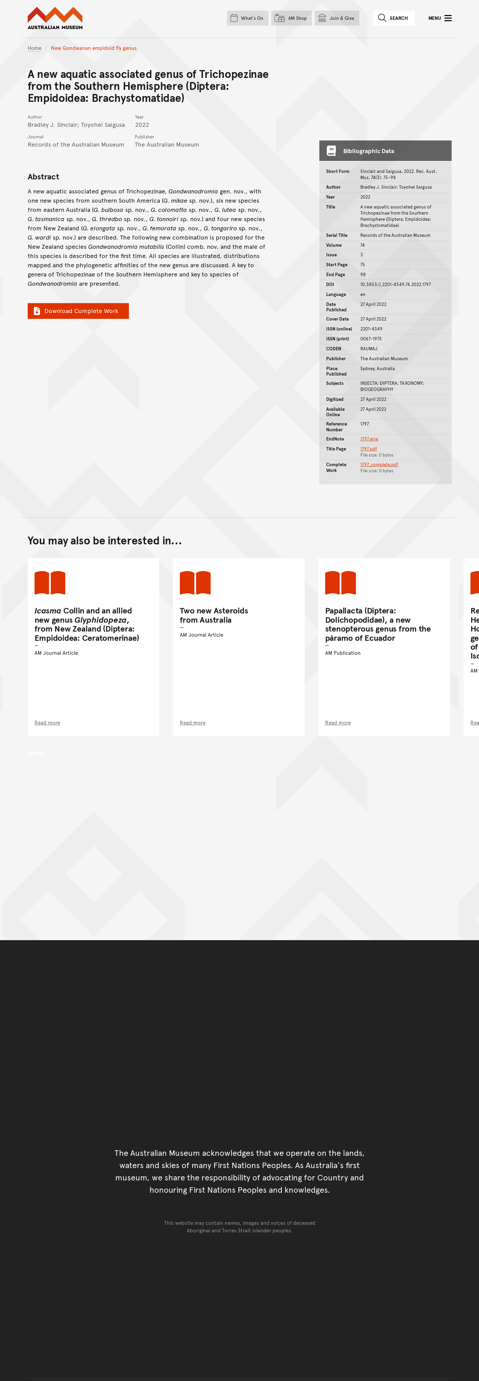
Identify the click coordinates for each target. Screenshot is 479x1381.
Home (34, 47)
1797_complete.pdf (379, 464)
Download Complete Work (75, 310)
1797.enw (369, 439)
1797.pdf (368, 449)
